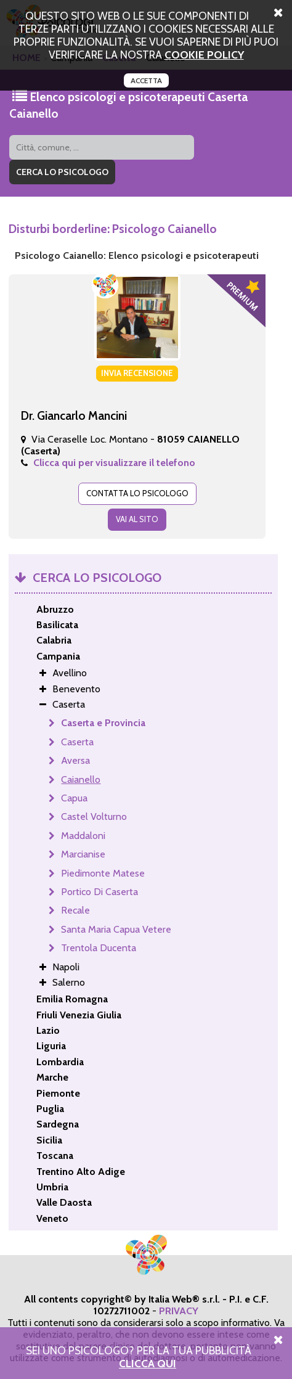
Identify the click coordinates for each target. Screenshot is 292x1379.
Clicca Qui (147, 1363)
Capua (74, 798)
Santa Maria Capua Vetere (116, 929)
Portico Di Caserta (99, 892)
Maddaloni (83, 835)
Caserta (77, 742)
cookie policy (204, 54)
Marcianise (83, 854)
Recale (75, 910)
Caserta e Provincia (103, 723)
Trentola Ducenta (98, 948)
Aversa (75, 760)
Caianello (80, 779)
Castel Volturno (94, 816)
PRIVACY (178, 1311)
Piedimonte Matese (103, 873)
